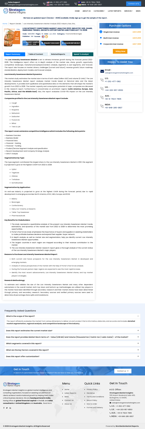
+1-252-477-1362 (60, 2)
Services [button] (128, 11)
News (138, 11)
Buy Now (120, 51)
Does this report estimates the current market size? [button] (29, 330)
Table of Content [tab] (35, 54)
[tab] (72, 316)
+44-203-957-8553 (61, 5)
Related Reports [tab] (58, 54)
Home (77, 11)
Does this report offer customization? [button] (22, 356)
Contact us (122, 371)
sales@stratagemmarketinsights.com (23, 5)
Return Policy (92, 400)
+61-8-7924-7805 (93, 2)
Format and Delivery (95, 407)
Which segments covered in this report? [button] (24, 343)
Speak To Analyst (81, 54)
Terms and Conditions (95, 397)
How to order (92, 404)
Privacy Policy (92, 389)
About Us (87, 11)
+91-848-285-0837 (94, 5)
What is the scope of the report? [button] (20, 316)
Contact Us (133, 4)
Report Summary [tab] (13, 54)
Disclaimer (91, 393)
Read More (47, 403)
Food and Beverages (74, 34)
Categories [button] (99, 11)
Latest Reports (114, 11)
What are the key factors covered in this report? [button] (27, 350)
